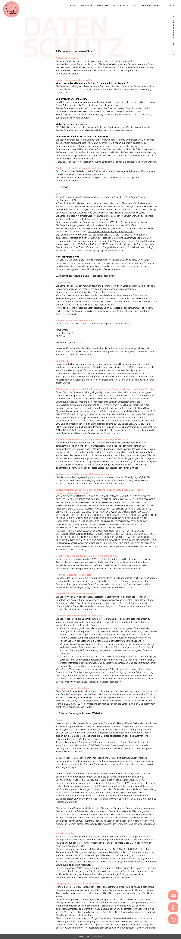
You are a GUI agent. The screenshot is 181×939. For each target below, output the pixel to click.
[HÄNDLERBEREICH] (173, 26)
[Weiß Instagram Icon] (173, 919)
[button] (173, 48)
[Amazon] (173, 907)
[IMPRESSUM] (84, 936)
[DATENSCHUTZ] (98, 936)
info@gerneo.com (72, 342)
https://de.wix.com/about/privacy (132, 222)
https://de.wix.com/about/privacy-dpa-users (110, 231)
